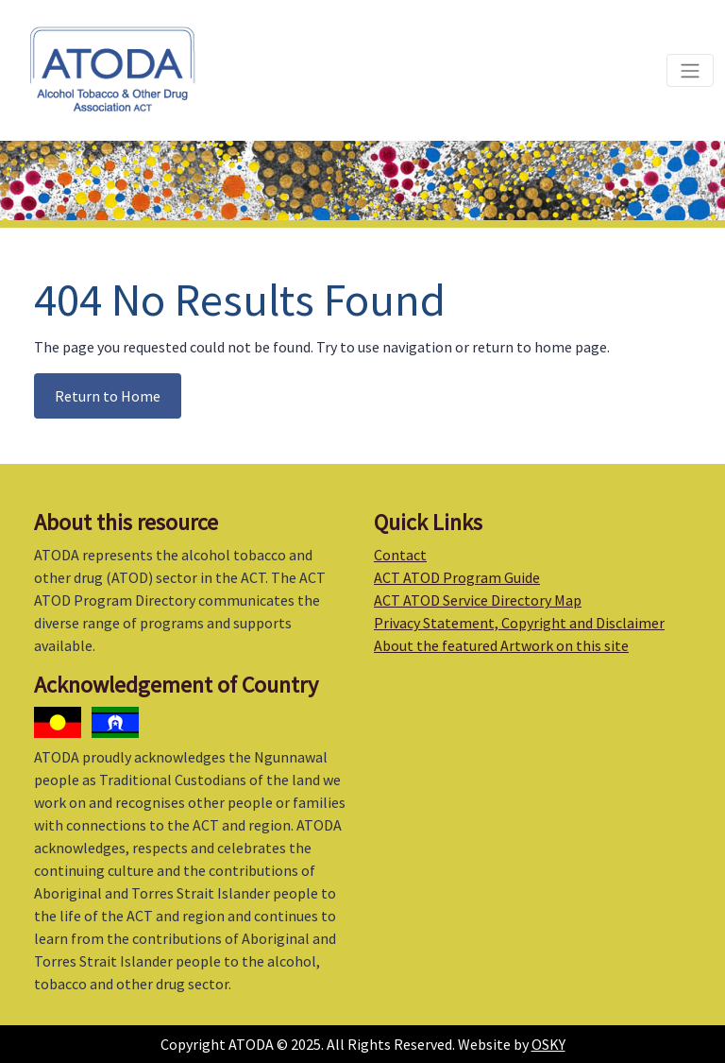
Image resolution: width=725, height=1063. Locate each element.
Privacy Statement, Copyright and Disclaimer (519, 622)
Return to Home (107, 395)
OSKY (548, 1044)
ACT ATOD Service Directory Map (478, 600)
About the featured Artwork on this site (501, 645)
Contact (400, 554)
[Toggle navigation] (690, 70)
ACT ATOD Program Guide (457, 577)
